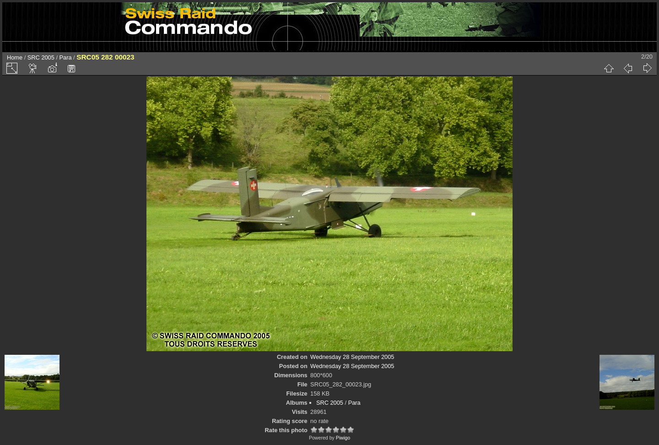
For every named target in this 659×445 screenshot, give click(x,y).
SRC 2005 (40, 57)
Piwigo (343, 437)
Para (65, 57)
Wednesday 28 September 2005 (352, 356)
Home (14, 57)
